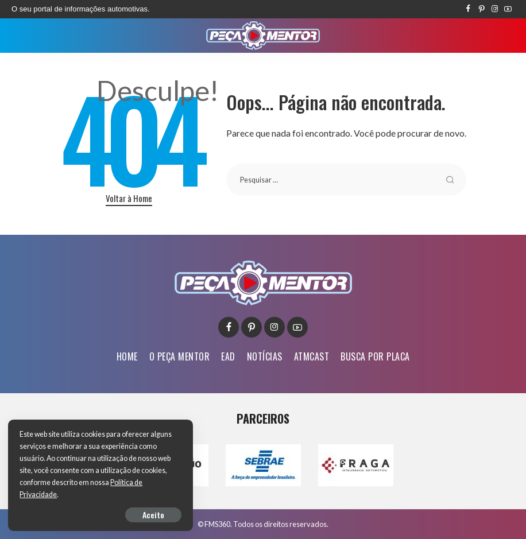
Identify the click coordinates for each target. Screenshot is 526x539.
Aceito (141, 514)
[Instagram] (494, 9)
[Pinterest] (481, 9)
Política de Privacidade (55, 494)
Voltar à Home (129, 198)
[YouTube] (508, 9)
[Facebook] (468, 9)
